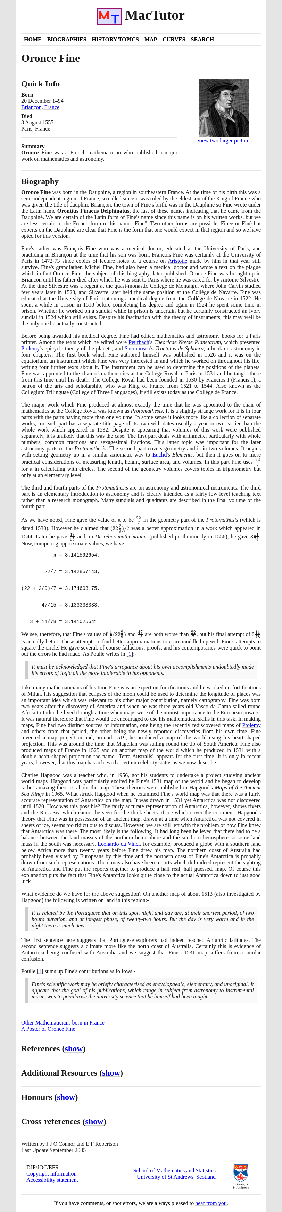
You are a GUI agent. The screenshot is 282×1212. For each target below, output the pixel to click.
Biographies (66, 39)
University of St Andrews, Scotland (176, 1177)
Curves (174, 39)
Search (202, 39)
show (74, 1048)
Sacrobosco (137, 348)
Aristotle (177, 261)
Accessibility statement (52, 1180)
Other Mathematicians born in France (63, 1023)
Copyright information (51, 1174)
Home (33, 39)
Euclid (159, 455)
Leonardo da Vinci (119, 844)
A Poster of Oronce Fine (48, 1029)
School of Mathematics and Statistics (174, 1170)
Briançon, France (40, 107)
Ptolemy (30, 348)
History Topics (115, 39)
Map (150, 39)
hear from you (211, 1203)
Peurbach (138, 342)
